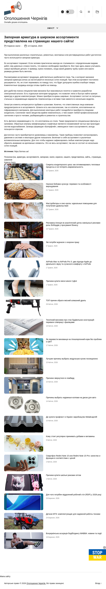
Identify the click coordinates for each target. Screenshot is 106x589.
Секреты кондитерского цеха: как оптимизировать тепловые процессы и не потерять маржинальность (73, 165)
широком (8, 160)
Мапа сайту (5, 576)
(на (14, 157)
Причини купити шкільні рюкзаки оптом (63, 475)
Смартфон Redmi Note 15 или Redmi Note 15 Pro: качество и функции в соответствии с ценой (73, 457)
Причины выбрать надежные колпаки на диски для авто (71, 397)
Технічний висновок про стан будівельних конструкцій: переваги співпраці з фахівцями (70, 321)
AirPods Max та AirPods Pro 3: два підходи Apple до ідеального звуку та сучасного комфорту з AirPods (69, 263)
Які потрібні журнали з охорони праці (62, 242)
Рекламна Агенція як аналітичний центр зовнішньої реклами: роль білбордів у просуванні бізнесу (73, 224)
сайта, (88, 157)
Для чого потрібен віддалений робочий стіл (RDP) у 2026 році (73, 494)
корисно (59, 157)
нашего (67, 157)
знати (52, 157)
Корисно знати (13, 46)
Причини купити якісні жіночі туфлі (61, 281)
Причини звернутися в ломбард (60, 378)
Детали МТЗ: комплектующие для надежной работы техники (73, 514)
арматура (21, 157)
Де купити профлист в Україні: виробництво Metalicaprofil (71, 417)
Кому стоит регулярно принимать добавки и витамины (70, 436)
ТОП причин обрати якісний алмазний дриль (66, 300)
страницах (96, 157)
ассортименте (32, 157)
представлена (77, 157)
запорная (44, 157)
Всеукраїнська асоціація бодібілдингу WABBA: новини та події (74, 533)
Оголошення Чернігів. (36, 583)
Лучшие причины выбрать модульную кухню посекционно (72, 359)
